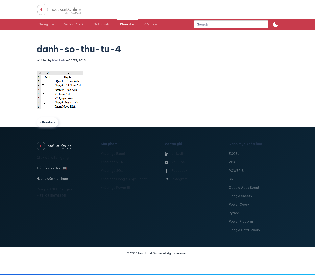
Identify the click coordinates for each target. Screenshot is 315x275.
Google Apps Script (244, 187)
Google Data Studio (244, 230)
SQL (232, 179)
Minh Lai (58, 60)
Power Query (239, 204)
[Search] (231, 24)
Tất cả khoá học (52, 168)
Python (234, 213)
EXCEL (234, 154)
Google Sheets (240, 196)
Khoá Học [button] (127, 24)
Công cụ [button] (150, 24)
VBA (232, 162)
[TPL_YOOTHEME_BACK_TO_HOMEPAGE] (62, 9)
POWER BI (237, 171)
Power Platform (241, 221)
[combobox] (231, 24)
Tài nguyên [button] (102, 24)
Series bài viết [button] (74, 24)
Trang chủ (46, 24)
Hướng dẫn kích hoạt (52, 179)
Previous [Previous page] (47, 122)
